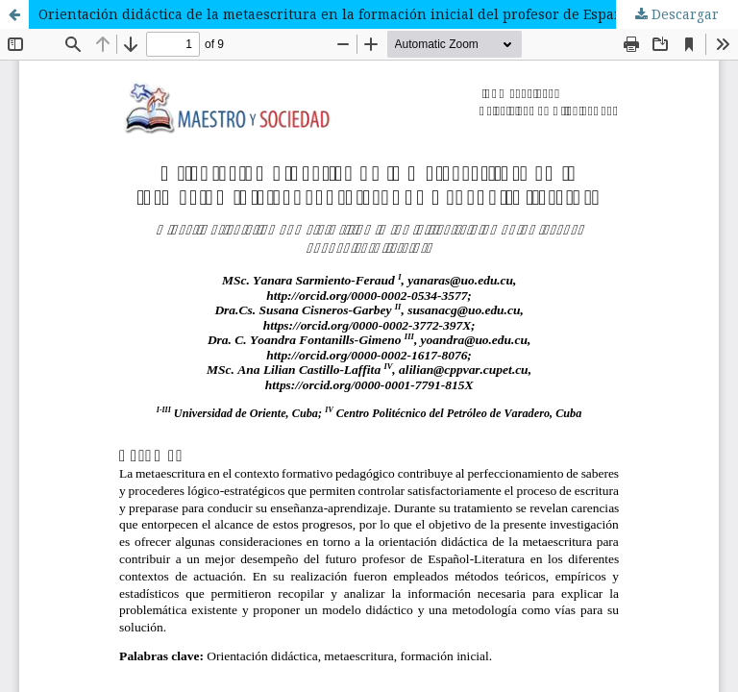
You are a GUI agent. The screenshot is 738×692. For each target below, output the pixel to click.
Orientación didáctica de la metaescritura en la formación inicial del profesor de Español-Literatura (374, 14)
